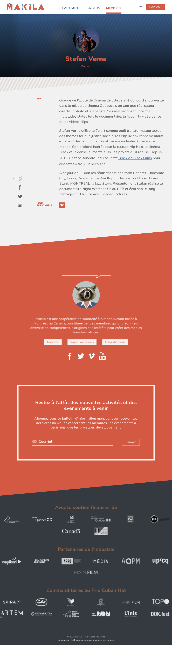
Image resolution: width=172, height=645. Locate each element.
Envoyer (130, 442)
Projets (93, 8)
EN (140, 6)
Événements (71, 8)
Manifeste (53, 342)
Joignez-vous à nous (82, 342)
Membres (113, 8)
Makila (11, 5)
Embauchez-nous (115, 342)
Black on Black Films (135, 158)
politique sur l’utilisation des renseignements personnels (86, 640)
